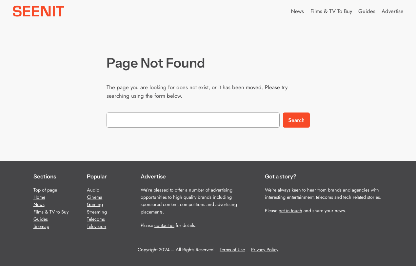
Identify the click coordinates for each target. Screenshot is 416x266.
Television (96, 226)
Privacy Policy (264, 249)
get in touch (290, 210)
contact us (164, 225)
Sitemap (41, 226)
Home (39, 197)
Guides (40, 219)
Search (296, 120)
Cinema (94, 197)
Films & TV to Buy (51, 212)
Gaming (95, 204)
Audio (93, 190)
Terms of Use (232, 249)
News (39, 204)
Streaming (97, 212)
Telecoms (96, 219)
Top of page (45, 190)
